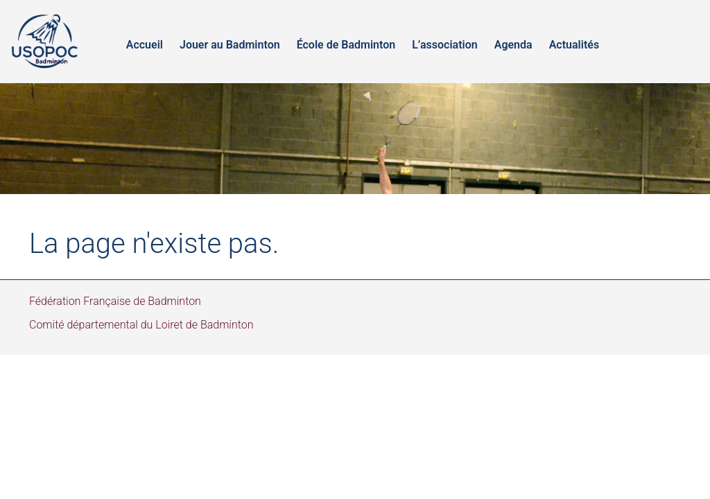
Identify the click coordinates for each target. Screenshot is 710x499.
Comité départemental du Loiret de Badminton (141, 324)
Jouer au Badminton (230, 44)
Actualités (574, 44)
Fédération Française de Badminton (115, 301)
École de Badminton (346, 44)
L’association (445, 44)
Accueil (144, 44)
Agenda (513, 44)
